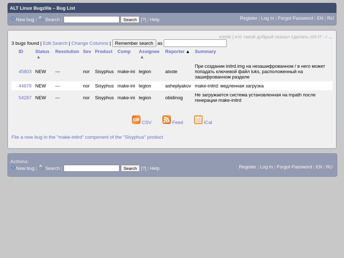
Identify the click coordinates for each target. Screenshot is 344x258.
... (331, 36)
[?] (143, 19)
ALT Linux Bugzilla (30, 8)
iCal (203, 122)
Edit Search (55, 43)
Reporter (177, 51)
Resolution (67, 51)
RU (330, 18)
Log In (267, 18)
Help (154, 19)
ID (21, 51)
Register (248, 18)
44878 (25, 86)
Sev (87, 51)
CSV (142, 122)
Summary (205, 51)
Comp (124, 51)
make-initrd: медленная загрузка (229, 86)
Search (52, 19)
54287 (25, 97)
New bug (25, 19)
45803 (25, 71)
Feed (173, 122)
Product (103, 51)
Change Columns (90, 43)
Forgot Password (295, 18)
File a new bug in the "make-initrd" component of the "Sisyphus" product (87, 137)
